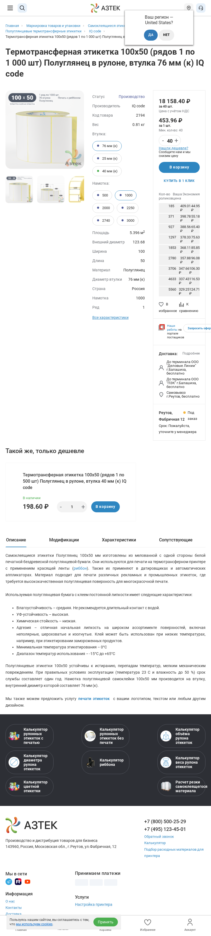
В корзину (179, 167)
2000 (103, 208)
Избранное (148, 925)
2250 (127, 208)
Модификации (64, 540)
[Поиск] (22, 8)
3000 (127, 221)
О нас (10, 902)
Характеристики (119, 540)
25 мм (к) (107, 159)
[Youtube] (27, 881)
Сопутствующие (176, 540)
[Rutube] (18, 881)
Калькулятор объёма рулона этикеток (179, 736)
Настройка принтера (93, 905)
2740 (103, 221)
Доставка (13, 914)
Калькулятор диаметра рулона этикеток (28, 763)
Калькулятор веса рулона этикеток (179, 762)
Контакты (13, 908)
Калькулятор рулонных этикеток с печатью (28, 736)
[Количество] (170, 140)
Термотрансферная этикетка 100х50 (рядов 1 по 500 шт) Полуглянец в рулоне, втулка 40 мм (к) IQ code (74, 481)
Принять (105, 922)
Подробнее (191, 353)
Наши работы (172, 327)
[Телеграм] (8, 881)
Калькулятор (155, 843)
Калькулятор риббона (104, 762)
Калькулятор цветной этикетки (28, 787)
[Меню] (10, 8)
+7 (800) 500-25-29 (165, 822)
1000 (125, 195)
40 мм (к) (107, 171)
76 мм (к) (107, 146)
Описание (16, 540)
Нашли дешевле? (173, 148)
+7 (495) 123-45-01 (165, 830)
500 (102, 195)
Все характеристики (110, 317)
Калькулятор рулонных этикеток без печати (104, 736)
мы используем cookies (34, 924)
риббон (80, 568)
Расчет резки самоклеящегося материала (181, 787)
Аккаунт (190, 925)
